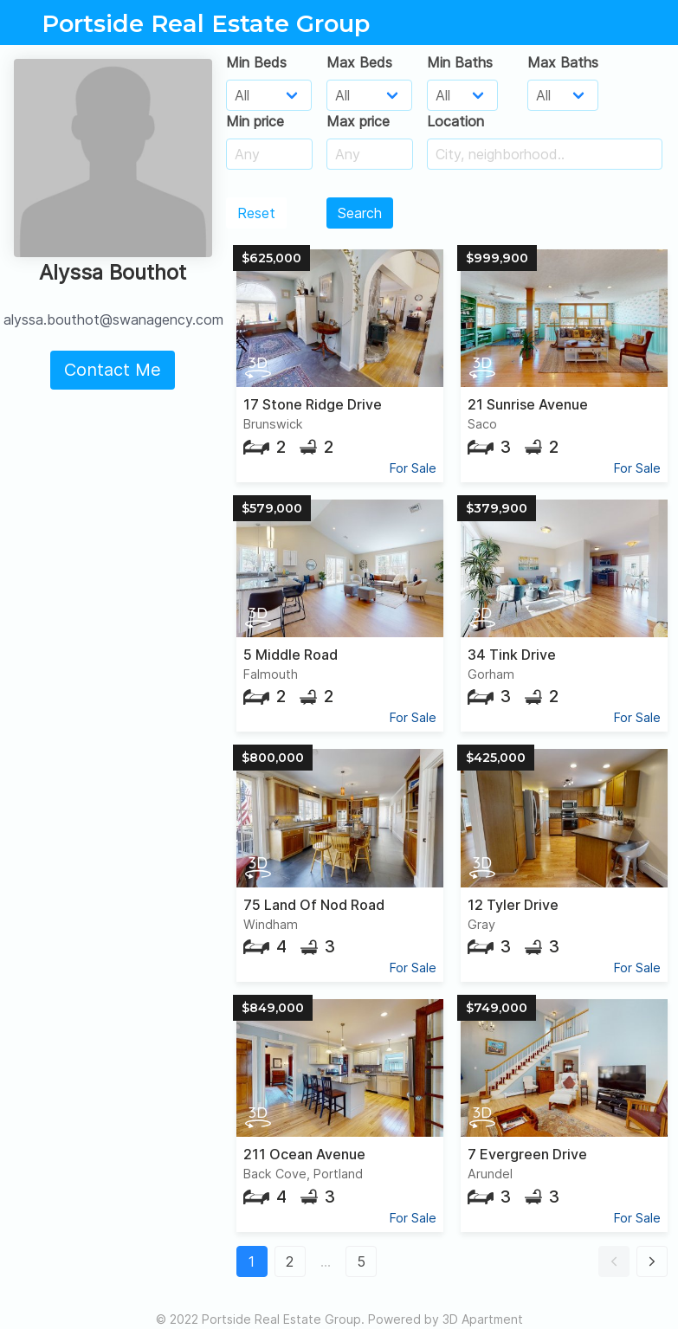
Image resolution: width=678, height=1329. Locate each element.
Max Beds (359, 62)
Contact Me (112, 369)
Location (455, 121)
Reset (256, 213)
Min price (255, 121)
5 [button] (361, 1261)
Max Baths (562, 62)
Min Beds (256, 62)
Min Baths (460, 62)
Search (360, 213)
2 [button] (290, 1261)
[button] (614, 1261)
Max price (358, 121)
